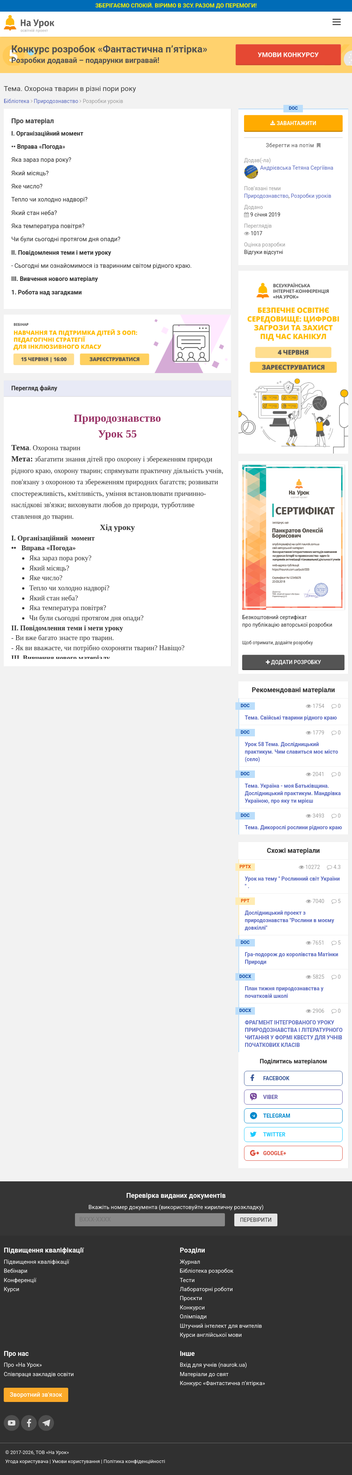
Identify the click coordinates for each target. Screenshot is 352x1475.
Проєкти (191, 1298)
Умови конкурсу (288, 54)
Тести (187, 1280)
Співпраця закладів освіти (39, 1374)
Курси (11, 1289)
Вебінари (15, 1270)
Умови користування (76, 1461)
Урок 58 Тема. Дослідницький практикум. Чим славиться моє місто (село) (291, 751)
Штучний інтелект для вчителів (221, 1326)
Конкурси (192, 1307)
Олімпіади (193, 1316)
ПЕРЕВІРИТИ (255, 1220)
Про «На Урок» (23, 1365)
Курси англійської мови (211, 1335)
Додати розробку (293, 662)
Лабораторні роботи (206, 1289)
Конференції (20, 1280)
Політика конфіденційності (134, 1461)
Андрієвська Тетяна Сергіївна (296, 168)
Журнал (190, 1262)
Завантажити (293, 123)
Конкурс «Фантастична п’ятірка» (222, 1383)
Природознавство (266, 196)
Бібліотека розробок (207, 1270)
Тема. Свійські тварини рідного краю (291, 718)
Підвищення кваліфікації (36, 1262)
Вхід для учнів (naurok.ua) (213, 1365)
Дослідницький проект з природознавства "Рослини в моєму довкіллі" (289, 920)
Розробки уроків (311, 196)
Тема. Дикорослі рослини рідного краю (293, 827)
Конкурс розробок (109, 49)
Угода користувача (26, 1461)
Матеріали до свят (204, 1374)
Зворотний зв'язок (36, 1394)
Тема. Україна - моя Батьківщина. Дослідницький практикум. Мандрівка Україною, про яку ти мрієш (293, 793)
